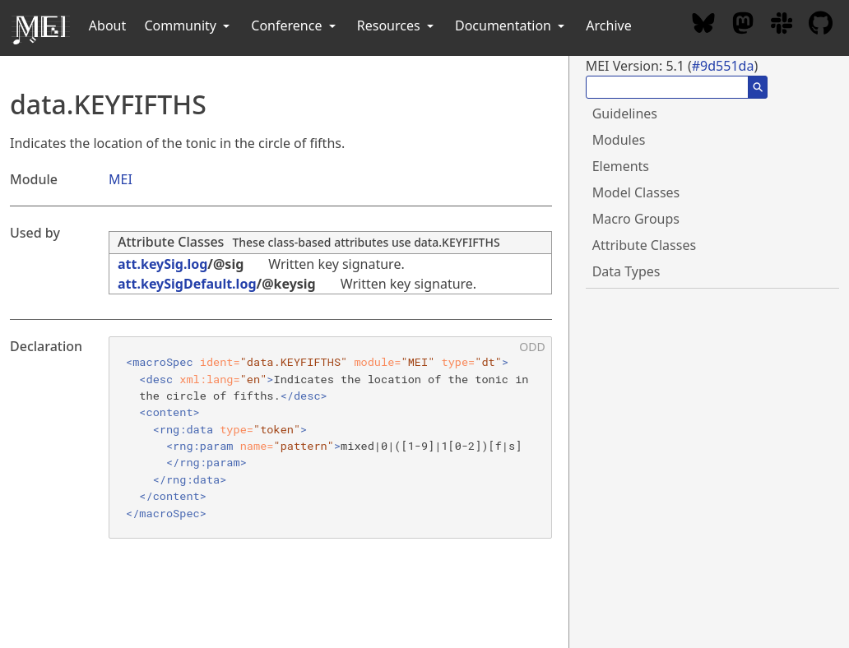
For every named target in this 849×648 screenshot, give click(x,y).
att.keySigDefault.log (187, 284)
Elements (620, 166)
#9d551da (723, 66)
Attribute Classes (171, 242)
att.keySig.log (162, 264)
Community (188, 25)
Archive (608, 25)
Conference (294, 25)
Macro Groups (636, 219)
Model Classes (636, 192)
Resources (397, 25)
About (107, 25)
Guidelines (624, 113)
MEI (120, 179)
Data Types (626, 271)
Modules (619, 140)
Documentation (511, 25)
